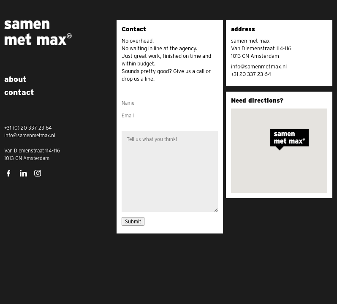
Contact (134, 29)
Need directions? (257, 100)
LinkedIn (23, 173)
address (243, 29)
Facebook (8, 173)
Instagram (38, 173)
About (15, 79)
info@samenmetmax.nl (259, 66)
